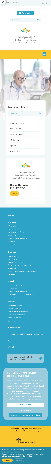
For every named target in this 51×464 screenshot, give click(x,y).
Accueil (11, 215)
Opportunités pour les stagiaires (21, 294)
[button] (44, 54)
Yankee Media (38, 459)
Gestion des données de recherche (22, 271)
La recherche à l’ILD (16, 232)
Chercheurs (12, 222)
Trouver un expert (15, 306)
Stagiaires (12, 281)
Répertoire (12, 226)
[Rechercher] (38, 20)
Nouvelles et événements (18, 238)
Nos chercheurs (14, 229)
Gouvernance (13, 256)
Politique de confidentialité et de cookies (25, 334)
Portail (10, 341)
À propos (12, 252)
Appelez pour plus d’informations (25, 415)
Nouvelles (12, 268)
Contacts (11, 244)
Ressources (12, 235)
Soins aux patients (15, 318)
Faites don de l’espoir (16, 315)
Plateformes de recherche (18, 262)
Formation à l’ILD (15, 285)
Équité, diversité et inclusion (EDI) (21, 265)
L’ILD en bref (13, 259)
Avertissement (14, 328)
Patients (11, 302)
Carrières (11, 241)
